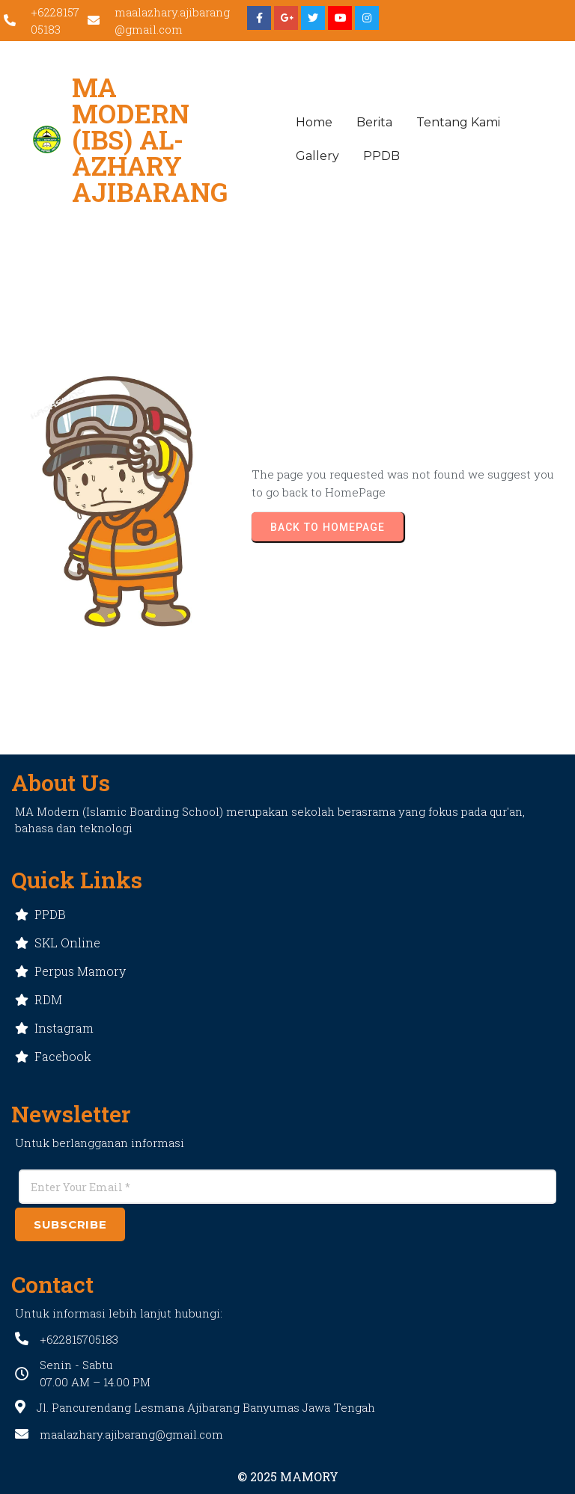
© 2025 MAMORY (287, 1476)
